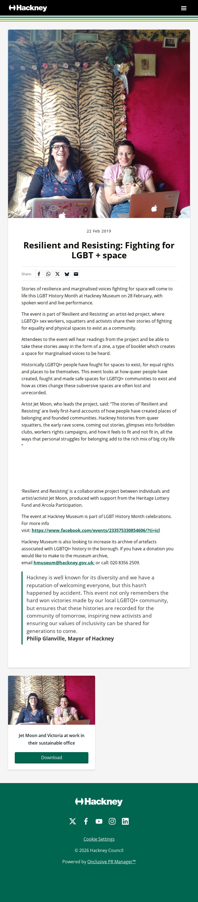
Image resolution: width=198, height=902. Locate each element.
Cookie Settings (99, 839)
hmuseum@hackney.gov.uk (63, 563)
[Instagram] (112, 821)
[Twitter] (72, 821)
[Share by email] (76, 274)
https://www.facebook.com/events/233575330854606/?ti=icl (96, 530)
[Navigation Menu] (183, 8)
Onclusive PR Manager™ (111, 862)
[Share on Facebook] (39, 274)
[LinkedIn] (125, 821)
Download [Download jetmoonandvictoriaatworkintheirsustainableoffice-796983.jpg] (51, 757)
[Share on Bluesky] (67, 274)
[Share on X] (57, 274)
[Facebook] (85, 821)
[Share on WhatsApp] (48, 274)
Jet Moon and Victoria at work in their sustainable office (51, 739)
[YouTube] (99, 821)
